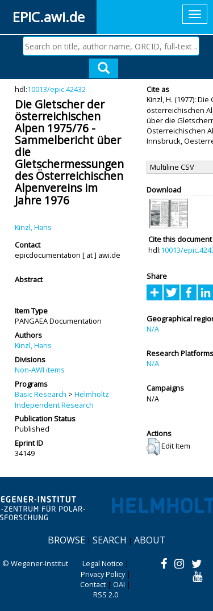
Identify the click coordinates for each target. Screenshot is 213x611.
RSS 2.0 (105, 594)
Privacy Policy (103, 574)
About (150, 540)
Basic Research (40, 394)
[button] (153, 446)
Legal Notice (102, 563)
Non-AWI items (40, 370)
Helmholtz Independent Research (62, 399)
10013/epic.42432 (56, 89)
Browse (66, 540)
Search (110, 540)
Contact (93, 584)
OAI (119, 584)
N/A (153, 329)
